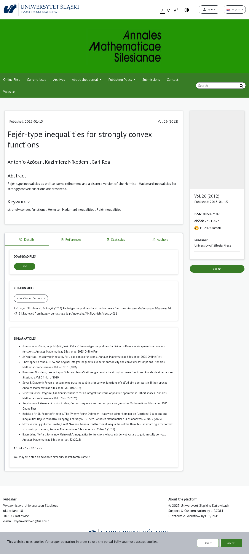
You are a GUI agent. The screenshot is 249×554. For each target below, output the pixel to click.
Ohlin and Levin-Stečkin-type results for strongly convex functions (104, 372)
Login (208, 9)
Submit (217, 268)
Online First (11, 79)
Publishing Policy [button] (120, 79)
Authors (160, 239)
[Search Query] (221, 85)
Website (9, 91)
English (234, 9)
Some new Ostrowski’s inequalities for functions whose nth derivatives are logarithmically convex (105, 434)
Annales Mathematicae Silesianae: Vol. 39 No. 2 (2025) (129, 419)
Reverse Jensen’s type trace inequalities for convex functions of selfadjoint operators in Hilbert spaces (106, 383)
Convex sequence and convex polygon (94, 403)
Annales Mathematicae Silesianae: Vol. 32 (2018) (51, 440)
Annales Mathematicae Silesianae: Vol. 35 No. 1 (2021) (82, 429)
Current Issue (36, 79)
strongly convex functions (26, 209)
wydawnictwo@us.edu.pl (32, 521)
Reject (208, 543)
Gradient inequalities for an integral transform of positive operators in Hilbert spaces (104, 393)
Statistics (116, 239)
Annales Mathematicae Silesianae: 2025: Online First (66, 351)
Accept (231, 543)
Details (27, 239)
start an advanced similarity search (52, 457)
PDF (24, 266)
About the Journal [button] (85, 79)
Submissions (151, 79)
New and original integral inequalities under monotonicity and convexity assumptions (101, 362)
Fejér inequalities (109, 209)
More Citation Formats (30, 298)
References (71, 239)
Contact (173, 79)
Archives (59, 79)
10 (34, 448)
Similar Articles (25, 338)
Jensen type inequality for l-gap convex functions (67, 357)
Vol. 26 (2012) (168, 121)
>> (40, 448)
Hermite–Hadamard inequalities (71, 209)
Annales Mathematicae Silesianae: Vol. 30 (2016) (51, 388)
